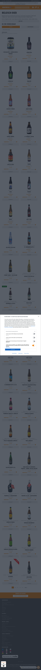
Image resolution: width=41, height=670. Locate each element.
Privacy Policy (26, 353)
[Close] (39, 317)
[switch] (33, 334)
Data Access (20, 353)
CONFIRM (13, 349)
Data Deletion (14, 353)
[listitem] (20, 331)
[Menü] (5, 662)
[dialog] (20, 335)
